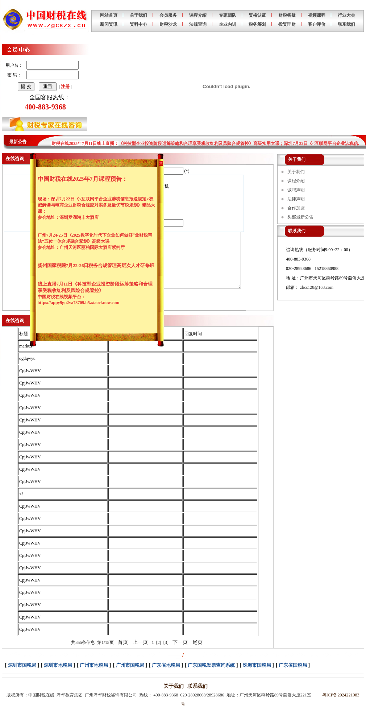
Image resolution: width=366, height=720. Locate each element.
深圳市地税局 (58, 676)
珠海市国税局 (257, 676)
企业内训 (227, 24)
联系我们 (346, 24)
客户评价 (316, 24)
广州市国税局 (130, 676)
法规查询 (198, 24)
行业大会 (346, 15)
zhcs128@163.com (316, 287)
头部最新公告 (300, 217)
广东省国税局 (293, 676)
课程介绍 (198, 15)
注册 (65, 86)
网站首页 (108, 15)
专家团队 (227, 15)
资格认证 (257, 15)
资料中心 (138, 24)
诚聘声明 (296, 189)
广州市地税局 (94, 676)
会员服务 (168, 15)
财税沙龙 (168, 24)
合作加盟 (296, 208)
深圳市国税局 (22, 676)
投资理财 (287, 24)
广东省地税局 (166, 676)
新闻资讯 (108, 24)
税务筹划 (257, 24)
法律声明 (296, 198)
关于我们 (138, 15)
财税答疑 (287, 15)
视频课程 (316, 15)
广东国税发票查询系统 (211, 676)
